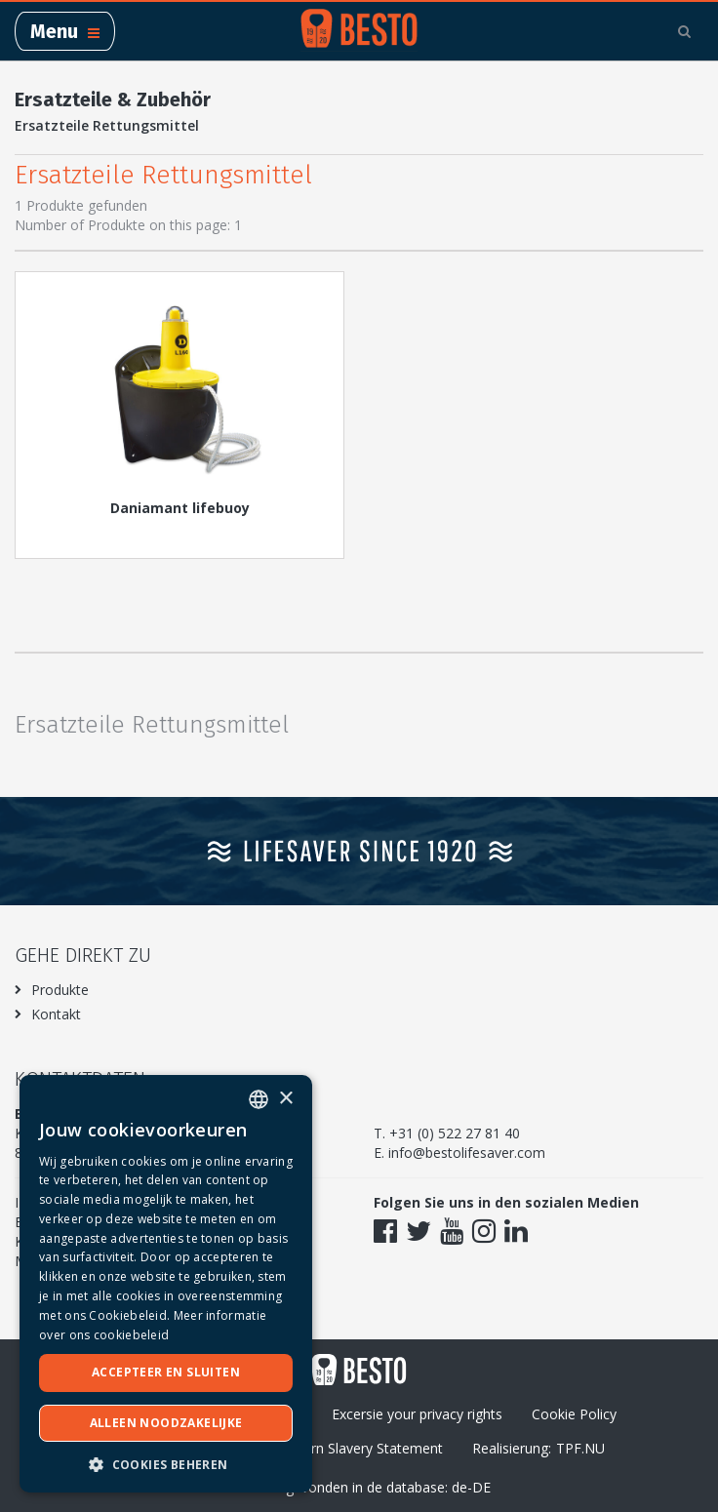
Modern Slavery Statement (358, 1448)
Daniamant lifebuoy (180, 507)
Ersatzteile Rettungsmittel (107, 125)
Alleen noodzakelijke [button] (166, 1422)
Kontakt (56, 1014)
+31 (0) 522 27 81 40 (454, 1133)
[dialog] (166, 1283)
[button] (166, 1463)
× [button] (285, 1099)
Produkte (60, 989)
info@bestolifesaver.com (466, 1152)
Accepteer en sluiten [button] (166, 1372)
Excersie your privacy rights (417, 1414)
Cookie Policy (574, 1414)
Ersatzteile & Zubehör (113, 99)
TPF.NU (580, 1448)
